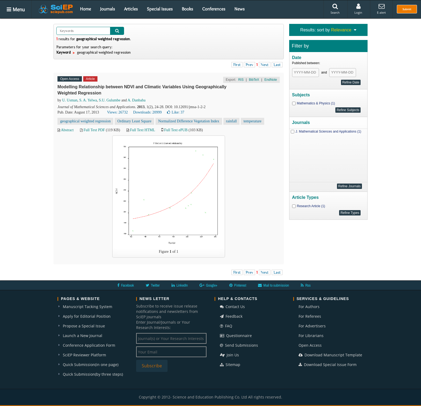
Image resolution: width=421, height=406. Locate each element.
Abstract (67, 130)
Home (85, 9)
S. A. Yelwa (88, 100)
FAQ (226, 325)
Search (335, 8)
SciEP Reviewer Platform (84, 354)
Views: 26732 (117, 112)
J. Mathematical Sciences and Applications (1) (328, 131)
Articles (131, 9)
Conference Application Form (89, 345)
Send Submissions (239, 345)
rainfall (231, 121)
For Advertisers (312, 325)
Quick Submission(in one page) (90, 364)
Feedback (231, 316)
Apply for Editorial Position (87, 316)
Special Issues (160, 9)
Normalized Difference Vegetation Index (188, 121)
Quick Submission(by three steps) (93, 374)
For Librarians (311, 335)
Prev (249, 65)
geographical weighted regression (85, 121)
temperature (253, 121)
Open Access (310, 345)
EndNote (270, 80)
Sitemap (230, 364)
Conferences (213, 9)
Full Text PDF (94, 130)
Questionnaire (236, 335)
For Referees (310, 316)
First (237, 65)
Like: (175, 112)
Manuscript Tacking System (87, 306)
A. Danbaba (137, 100)
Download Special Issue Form (328, 364)
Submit (406, 9)
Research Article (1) (311, 206)
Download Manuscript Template (330, 354)
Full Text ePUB (175, 130)
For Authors (309, 306)
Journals (107, 9)
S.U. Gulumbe (110, 100)
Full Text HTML (142, 130)
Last (277, 65)
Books (187, 9)
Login (358, 8)
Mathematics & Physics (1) (316, 103)
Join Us (229, 354)
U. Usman (70, 100)
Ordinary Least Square (134, 121)
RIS (241, 80)
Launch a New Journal (82, 335)
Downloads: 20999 (147, 112)
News (239, 9)
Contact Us (232, 306)
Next (264, 65)
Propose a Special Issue (84, 325)
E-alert (381, 8)
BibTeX (254, 80)
